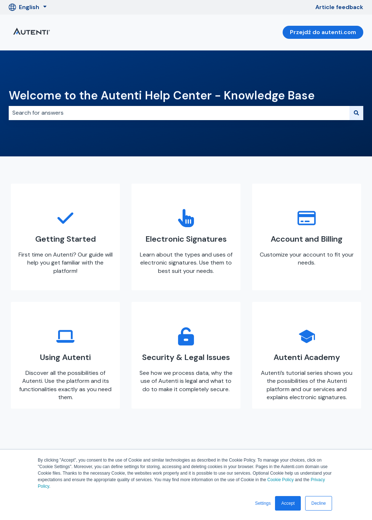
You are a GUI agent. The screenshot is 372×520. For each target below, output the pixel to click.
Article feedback (339, 7)
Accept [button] (288, 503)
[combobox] (179, 113)
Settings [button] (263, 503)
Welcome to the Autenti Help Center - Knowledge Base (162, 95)
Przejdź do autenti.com (323, 32)
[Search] (356, 113)
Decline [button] (318, 503)
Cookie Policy (280, 479)
